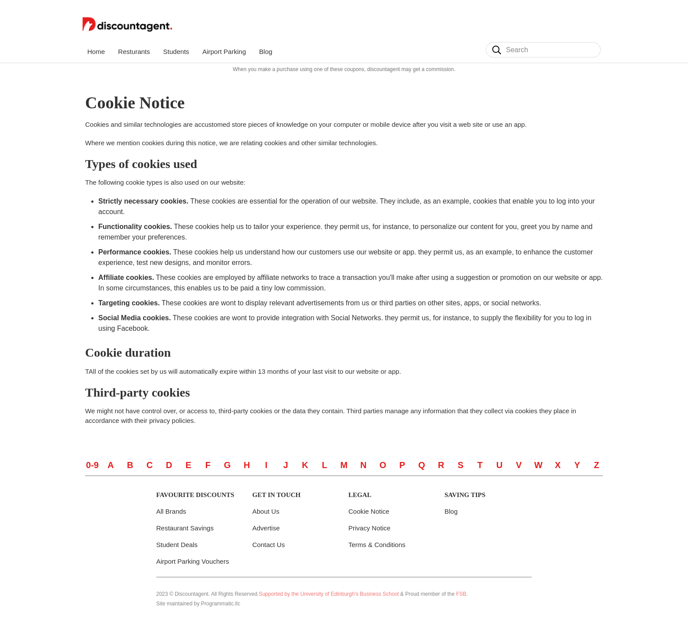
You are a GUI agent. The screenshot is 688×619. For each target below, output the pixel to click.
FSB (461, 594)
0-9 (92, 465)
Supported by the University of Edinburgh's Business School (329, 594)
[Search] (496, 50)
